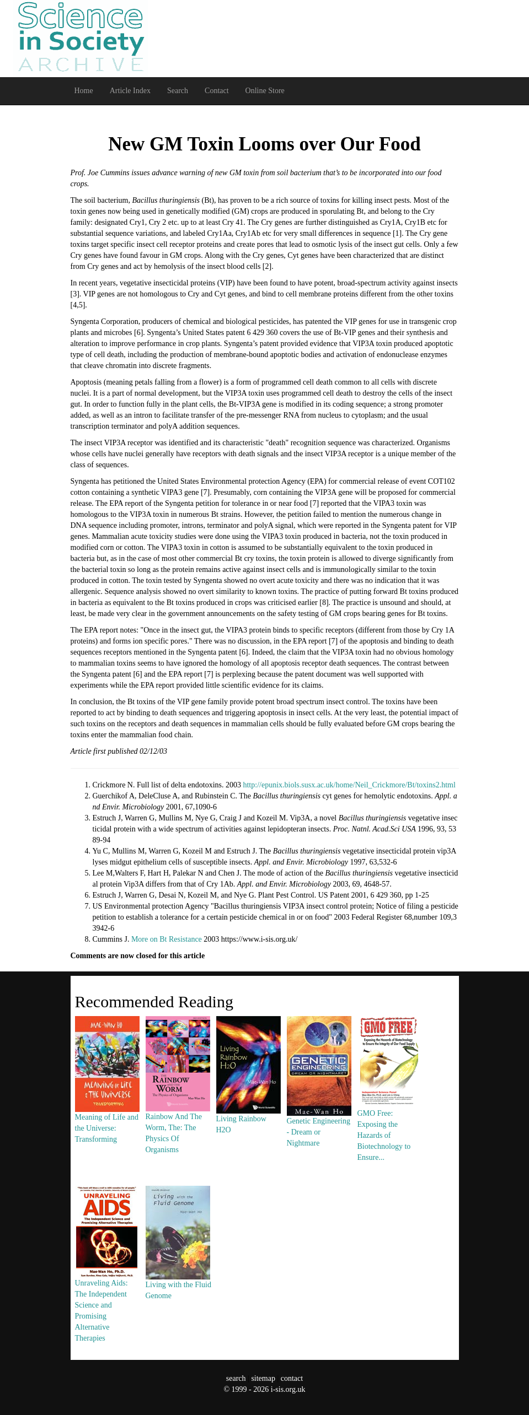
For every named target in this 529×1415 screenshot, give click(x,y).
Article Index (130, 91)
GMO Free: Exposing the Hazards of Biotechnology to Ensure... (389, 1109)
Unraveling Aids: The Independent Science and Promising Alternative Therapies (107, 1284)
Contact (217, 91)
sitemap (263, 1378)
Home (83, 91)
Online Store (265, 91)
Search (177, 91)
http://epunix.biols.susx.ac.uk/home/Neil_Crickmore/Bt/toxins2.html (349, 785)
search (236, 1378)
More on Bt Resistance (166, 939)
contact (292, 1378)
